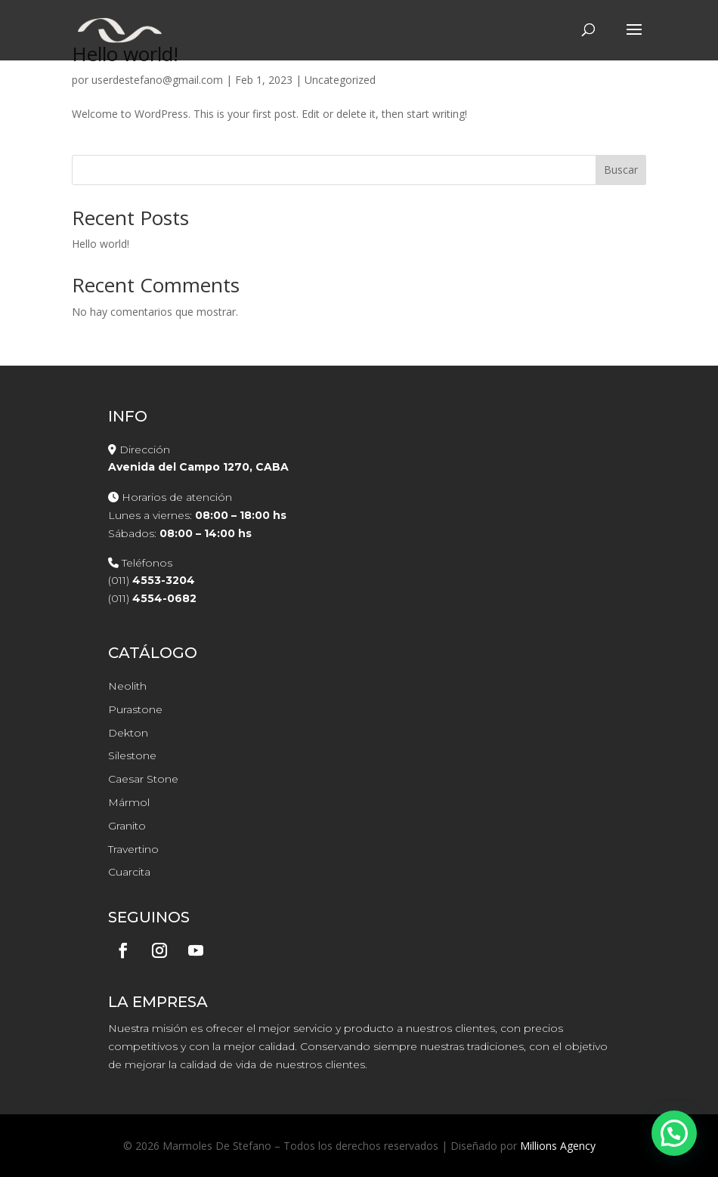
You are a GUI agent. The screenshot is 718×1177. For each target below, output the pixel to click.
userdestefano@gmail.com (157, 80)
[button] (674, 1133)
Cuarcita (129, 872)
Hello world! (100, 243)
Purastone (135, 709)
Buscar (621, 169)
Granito (127, 826)
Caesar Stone (143, 779)
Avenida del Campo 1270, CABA (198, 467)
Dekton (128, 733)
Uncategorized (340, 80)
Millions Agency (558, 1145)
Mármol (129, 802)
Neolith (127, 686)
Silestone (132, 755)
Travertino (133, 849)
